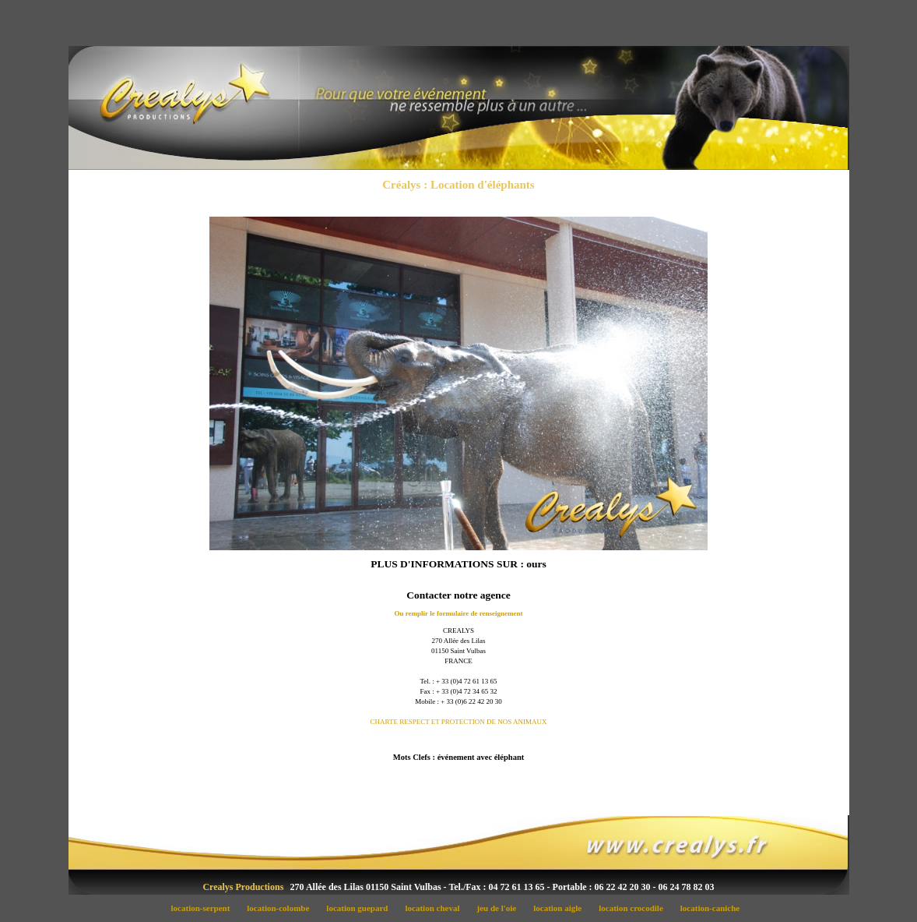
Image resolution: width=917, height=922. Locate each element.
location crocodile (635, 908)
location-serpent (205, 908)
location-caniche (713, 908)
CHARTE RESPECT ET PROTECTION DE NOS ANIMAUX (458, 722)
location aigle (562, 908)
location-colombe (282, 908)
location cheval (437, 908)
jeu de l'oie (501, 908)
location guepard (361, 908)
